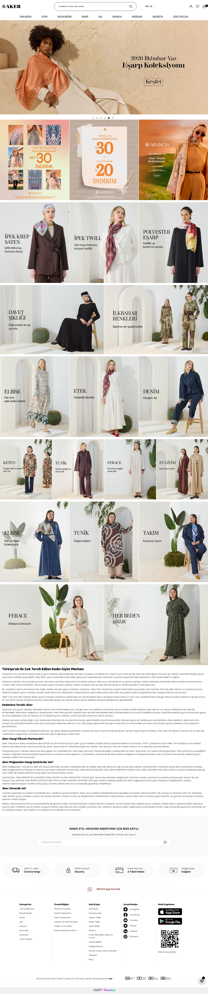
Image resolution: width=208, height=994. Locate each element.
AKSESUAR (137, 16)
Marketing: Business (102, 979)
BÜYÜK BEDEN (65, 16)
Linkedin (130, 931)
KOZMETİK (158, 16)
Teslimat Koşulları (62, 909)
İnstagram (131, 909)
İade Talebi (94, 926)
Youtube (130, 920)
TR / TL (149, 6)
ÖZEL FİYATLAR (180, 16)
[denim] (173, 396)
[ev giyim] (182, 469)
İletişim (92, 930)
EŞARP (85, 16)
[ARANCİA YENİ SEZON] (104, 160)
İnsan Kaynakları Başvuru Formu (101, 936)
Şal (21, 922)
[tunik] (78, 469)
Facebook (131, 915)
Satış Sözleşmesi (62, 917)
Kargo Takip (94, 922)
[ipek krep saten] (34, 242)
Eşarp (22, 917)
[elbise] (34, 396)
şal (63, 700)
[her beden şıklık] (156, 624)
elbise (69, 700)
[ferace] (130, 469)
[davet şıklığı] (52, 319)
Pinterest (130, 937)
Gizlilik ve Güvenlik (63, 926)
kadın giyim (38, 697)
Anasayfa (93, 909)
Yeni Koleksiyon (26, 909)
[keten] (26, 469)
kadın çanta (80, 700)
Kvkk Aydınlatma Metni (65, 930)
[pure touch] (173, 160)
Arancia (23, 926)
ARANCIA (117, 16)
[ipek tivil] (104, 242)
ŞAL (100, 16)
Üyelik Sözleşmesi (62, 913)
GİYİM (44, 16)
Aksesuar (23, 935)
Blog (91, 959)
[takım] (173, 542)
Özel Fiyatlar (25, 939)
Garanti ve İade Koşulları (66, 922)
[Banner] (34, 160)
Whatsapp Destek (104, 889)
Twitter (129, 926)
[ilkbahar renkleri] (156, 319)
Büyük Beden (25, 913)
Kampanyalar (95, 913)
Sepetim (93, 955)
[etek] (104, 396)
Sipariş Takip (95, 917)
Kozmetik (23, 930)
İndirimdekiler (95, 942)
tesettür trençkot (96, 700)
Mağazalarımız (96, 946)
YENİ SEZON (25, 16)
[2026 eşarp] (104, 67)
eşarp (57, 700)
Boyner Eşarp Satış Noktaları (103, 951)
